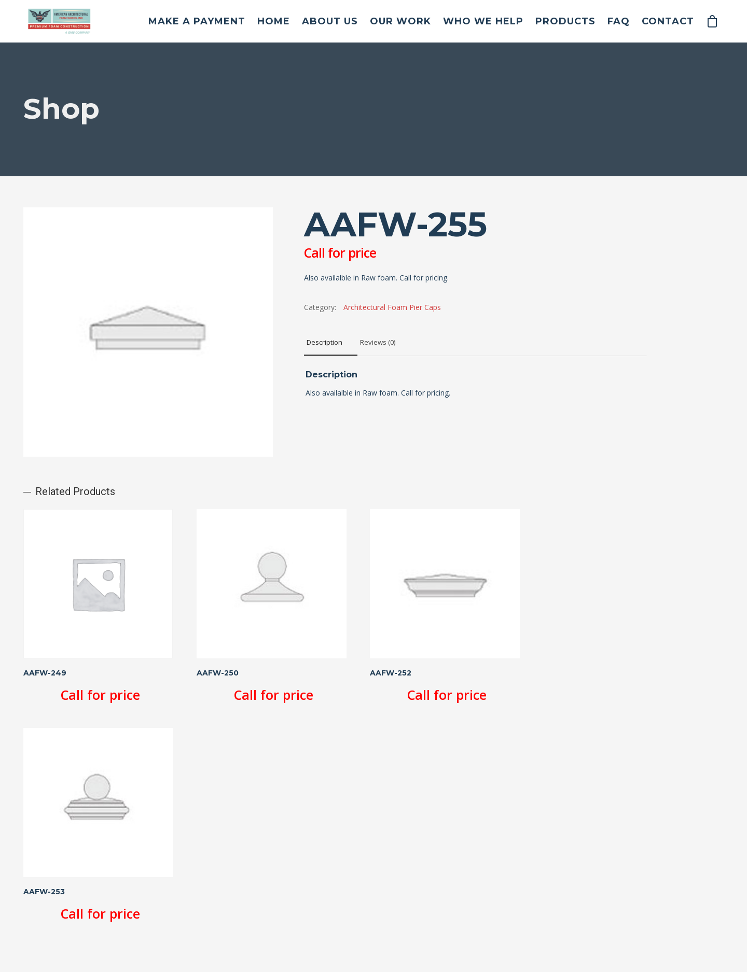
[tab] (330, 343)
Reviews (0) (377, 342)
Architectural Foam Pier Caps (392, 307)
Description (324, 342)
